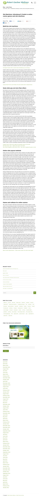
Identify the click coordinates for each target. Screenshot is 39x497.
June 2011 (5, 478)
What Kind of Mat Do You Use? (7, 286)
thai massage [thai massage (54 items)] (14, 311)
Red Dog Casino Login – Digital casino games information (14, 145)
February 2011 (6, 485)
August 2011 (5, 475)
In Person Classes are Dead (7, 279)
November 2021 (6, 367)
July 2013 (5, 434)
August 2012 (5, 453)
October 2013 (6, 429)
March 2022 (5, 365)
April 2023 (5, 361)
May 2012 (5, 459)
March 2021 (5, 374)
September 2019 (6, 384)
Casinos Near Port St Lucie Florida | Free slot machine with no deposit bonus (17, 84)
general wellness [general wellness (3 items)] (11, 306)
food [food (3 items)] (33, 304)
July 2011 (5, 476)
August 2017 (5, 399)
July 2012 (5, 455)
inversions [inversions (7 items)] (29, 306)
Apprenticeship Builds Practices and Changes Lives (10, 268)
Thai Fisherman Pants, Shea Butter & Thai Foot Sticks (11, 277)
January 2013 (6, 445)
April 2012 (5, 461)
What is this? (5, 270)
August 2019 (5, 386)
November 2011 (6, 469)
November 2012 (6, 448)
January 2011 (6, 487)
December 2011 (6, 468)
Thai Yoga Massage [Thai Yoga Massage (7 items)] (7, 313)
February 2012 (6, 464)
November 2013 (6, 427)
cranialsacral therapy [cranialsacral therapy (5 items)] (21, 304)
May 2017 (5, 402)
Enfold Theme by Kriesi (20, 495)
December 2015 (6, 413)
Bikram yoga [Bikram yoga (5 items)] (18, 302)
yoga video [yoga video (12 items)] (10, 315)
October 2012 (6, 450)
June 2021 (5, 372)
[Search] (31, 2)
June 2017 (5, 400)
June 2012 (5, 457)
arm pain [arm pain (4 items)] (9, 302)
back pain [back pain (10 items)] (13, 302)
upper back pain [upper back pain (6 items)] (21, 313)
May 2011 (5, 480)
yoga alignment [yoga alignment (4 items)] (31, 313)
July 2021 (5, 370)
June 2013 (5, 436)
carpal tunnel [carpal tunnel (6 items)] (6, 304)
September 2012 (6, 452)
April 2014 (5, 418)
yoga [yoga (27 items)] (26, 313)
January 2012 (6, 466)
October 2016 (6, 406)
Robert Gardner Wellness (11, 495)
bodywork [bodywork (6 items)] (23, 302)
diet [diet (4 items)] (26, 304)
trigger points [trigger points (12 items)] (16, 313)
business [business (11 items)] (31, 302)
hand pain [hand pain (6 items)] (16, 306)
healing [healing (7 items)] (25, 306)
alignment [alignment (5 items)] (5, 302)
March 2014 (5, 420)
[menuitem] (31, 2)
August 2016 (5, 407)
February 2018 (6, 395)
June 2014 (5, 415)
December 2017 (6, 397)
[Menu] (34, 2)
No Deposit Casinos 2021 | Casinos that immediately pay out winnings (16, 67)
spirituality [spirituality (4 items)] (5, 311)
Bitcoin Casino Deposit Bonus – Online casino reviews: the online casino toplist (18, 250)
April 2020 (5, 381)
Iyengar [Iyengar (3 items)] (33, 306)
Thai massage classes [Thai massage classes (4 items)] (21, 311)
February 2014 (6, 422)
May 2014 (5, 416)
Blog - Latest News (7, 7)
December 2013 (6, 425)
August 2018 (5, 393)
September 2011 (6, 473)
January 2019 (6, 391)
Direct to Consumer (6, 275)
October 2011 (6, 471)
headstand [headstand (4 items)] (21, 306)
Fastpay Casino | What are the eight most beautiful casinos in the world (16, 144)
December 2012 (6, 446)
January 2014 (6, 423)
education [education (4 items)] (29, 304)
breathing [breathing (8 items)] (27, 302)
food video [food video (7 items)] (5, 306)
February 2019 (6, 390)
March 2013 (5, 441)
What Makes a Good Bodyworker (8, 288)
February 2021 (6, 376)
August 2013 (5, 432)
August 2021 (5, 368)
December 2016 (6, 404)
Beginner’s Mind (5, 273)
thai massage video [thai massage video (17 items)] (29, 311)
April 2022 (5, 363)
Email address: (6, 345)
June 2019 (5, 388)
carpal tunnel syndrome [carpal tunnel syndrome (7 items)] (12, 304)
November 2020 (6, 377)
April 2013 (5, 439)
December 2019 (6, 383)
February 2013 (6, 443)
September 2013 (6, 430)
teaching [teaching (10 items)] (9, 311)
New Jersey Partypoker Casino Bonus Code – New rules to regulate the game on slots (19, 147)
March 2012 (5, 462)
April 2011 (5, 482)
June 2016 (5, 409)
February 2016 (6, 411)
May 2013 (5, 438)
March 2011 (5, 484)
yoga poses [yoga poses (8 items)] (5, 315)
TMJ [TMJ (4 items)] (12, 313)
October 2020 (6, 379)
